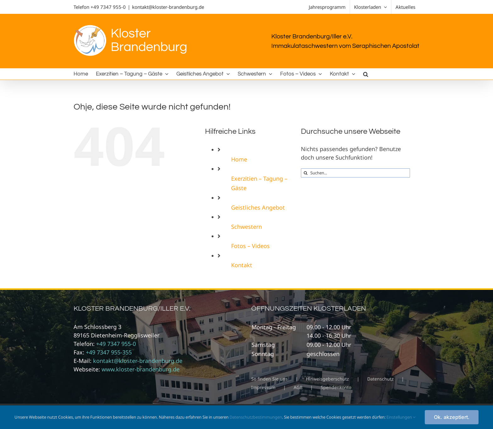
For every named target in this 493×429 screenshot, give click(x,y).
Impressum (263, 387)
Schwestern (246, 226)
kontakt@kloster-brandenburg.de (168, 7)
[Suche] (305, 173)
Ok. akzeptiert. (452, 417)
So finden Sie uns (269, 379)
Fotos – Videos (250, 246)
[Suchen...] (355, 173)
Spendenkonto (336, 387)
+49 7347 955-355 (109, 352)
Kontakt (241, 265)
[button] (365, 74)
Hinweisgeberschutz (327, 379)
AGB (298, 387)
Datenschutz (380, 379)
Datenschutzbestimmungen (256, 417)
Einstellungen (400, 417)
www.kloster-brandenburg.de (141, 369)
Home (239, 159)
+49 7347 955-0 (108, 7)
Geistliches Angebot (258, 207)
